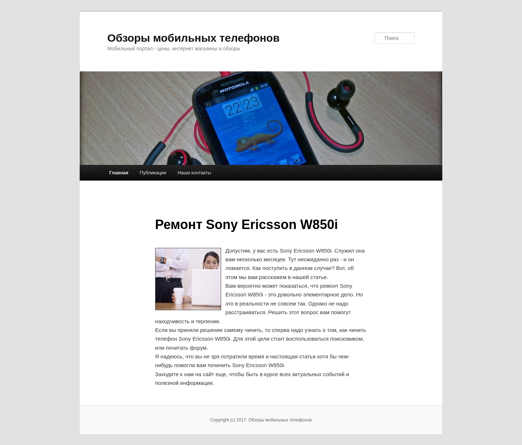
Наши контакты (194, 172)
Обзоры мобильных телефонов (193, 38)
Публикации (153, 172)
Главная (118, 172)
